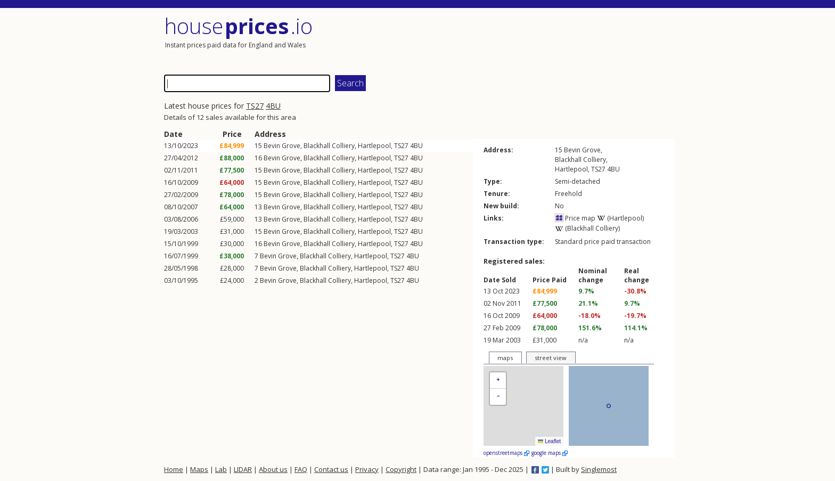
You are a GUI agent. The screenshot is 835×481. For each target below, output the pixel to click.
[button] (498, 380)
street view (551, 358)
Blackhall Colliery (329, 145)
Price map (575, 218)
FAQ (300, 469)
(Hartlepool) (620, 218)
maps (505, 358)
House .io (238, 25)
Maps (199, 469)
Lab (221, 469)
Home (173, 469)
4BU (273, 106)
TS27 (255, 106)
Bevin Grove (282, 145)
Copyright (401, 469)
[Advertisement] (547, 40)
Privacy (367, 469)
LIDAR (243, 469)
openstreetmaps (506, 452)
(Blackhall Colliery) (587, 228)
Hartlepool (374, 145)
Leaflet (549, 441)
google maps (549, 452)
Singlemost (599, 469)
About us (273, 469)
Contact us (331, 469)
